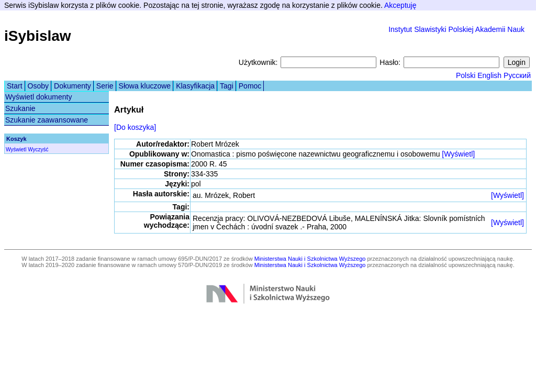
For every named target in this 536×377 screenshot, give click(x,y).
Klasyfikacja (195, 86)
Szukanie (20, 108)
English (489, 75)
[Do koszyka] (135, 127)
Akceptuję (400, 5)
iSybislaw (37, 36)
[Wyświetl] (458, 154)
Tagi (226, 86)
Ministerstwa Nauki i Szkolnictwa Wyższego (310, 259)
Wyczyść (38, 149)
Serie (105, 86)
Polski (465, 75)
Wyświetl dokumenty (38, 97)
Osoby (38, 86)
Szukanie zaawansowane (46, 120)
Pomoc (250, 86)
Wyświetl (16, 149)
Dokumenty (72, 86)
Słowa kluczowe (145, 86)
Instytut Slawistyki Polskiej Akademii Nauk (456, 29)
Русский (517, 75)
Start (15, 86)
